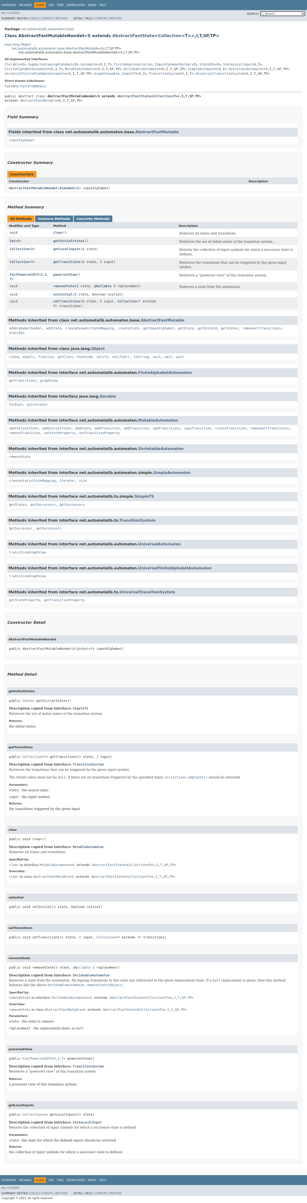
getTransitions (66, 262)
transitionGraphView (27, 552)
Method (61, 18)
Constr (47, 18)
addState (53, 328)
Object (98, 348)
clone (14, 357)
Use (51, 5)
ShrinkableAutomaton (141, 69)
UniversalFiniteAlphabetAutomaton (36, 73)
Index (92, 5)
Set (12, 241)
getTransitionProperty (64, 600)
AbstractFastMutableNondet (33, 188)
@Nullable (103, 286)
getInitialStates (68, 241)
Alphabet (67, 188)
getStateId (207, 328)
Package (25, 5)
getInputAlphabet (158, 328)
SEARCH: (253, 13)
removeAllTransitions (261, 328)
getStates (229, 328)
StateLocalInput (237, 64)
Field (34, 18)
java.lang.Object (18, 44)
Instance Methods (54, 219)
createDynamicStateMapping (89, 328)
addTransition (107, 428)
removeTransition (24, 433)
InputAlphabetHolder (173, 64)
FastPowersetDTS (24, 274)
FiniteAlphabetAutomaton (27, 69)
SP (166, 865)
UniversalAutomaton (246, 69)
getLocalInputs (66, 249)
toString (141, 357)
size (83, 480)
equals (28, 357)
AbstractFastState (133, 35)
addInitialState (23, 428)
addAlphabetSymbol (25, 328)
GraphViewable (106, 73)
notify (102, 357)
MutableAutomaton (80, 69)
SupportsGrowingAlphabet (50, 64)
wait (157, 357)
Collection (169, 35)
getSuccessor (20, 528)
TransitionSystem (164, 73)
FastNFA (11, 86)
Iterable (12, 64)
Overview (8, 5)
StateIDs (207, 64)
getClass (65, 357)
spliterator (37, 404)
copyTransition (197, 428)
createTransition (230, 428)
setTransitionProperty (99, 433)
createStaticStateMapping (32, 480)
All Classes (10, 13)
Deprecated (76, 5)
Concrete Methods (93, 219)
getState (186, 328)
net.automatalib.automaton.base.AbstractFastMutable (55, 48)
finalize (46, 357)
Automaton (89, 64)
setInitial (63, 294)
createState (128, 328)
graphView (49, 380)
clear (58, 232)
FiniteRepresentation (133, 64)
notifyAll (121, 357)
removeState (64, 286)
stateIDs (16, 333)
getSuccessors (43, 504)
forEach (16, 404)
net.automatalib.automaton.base (47, 29)
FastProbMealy (33, 86)
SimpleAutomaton (202, 69)
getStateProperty (24, 600)
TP (172, 865)
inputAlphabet (21, 140)
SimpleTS (129, 73)
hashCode (84, 357)
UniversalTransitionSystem (220, 73)
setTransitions (66, 301)
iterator (67, 480)
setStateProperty (59, 433)
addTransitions (166, 428)
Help (102, 5)
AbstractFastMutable (38, 100)
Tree (60, 5)
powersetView (65, 274)
